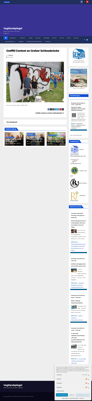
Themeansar (30, 396)
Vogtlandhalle (10, 41)
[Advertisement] (46, 16)
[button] (84, 39)
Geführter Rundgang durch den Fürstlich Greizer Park (77, 285)
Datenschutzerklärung (74, 398)
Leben (30, 38)
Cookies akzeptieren (62, 395)
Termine (21, 41)
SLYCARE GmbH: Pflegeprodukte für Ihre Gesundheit (34, 139)
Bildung (38, 38)
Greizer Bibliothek (10, 137)
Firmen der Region (31, 133)
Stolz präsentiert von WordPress (10, 396)
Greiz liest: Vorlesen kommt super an (55, 138)
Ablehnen (72, 395)
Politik (62, 38)
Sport (69, 38)
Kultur (54, 38)
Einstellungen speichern (83, 395)
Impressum (81, 398)
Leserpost (17, 143)
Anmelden (13, 38)
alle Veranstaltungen (76, 135)
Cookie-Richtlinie (65, 398)
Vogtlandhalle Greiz (75, 163)
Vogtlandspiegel (12, 28)
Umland (76, 38)
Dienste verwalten (60, 390)
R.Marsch (10, 55)
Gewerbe (46, 38)
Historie (22, 38)
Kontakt (48, 41)
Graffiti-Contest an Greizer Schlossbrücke (32, 50)
